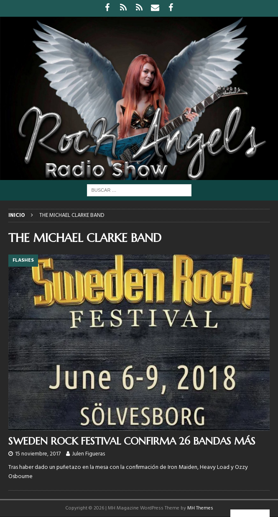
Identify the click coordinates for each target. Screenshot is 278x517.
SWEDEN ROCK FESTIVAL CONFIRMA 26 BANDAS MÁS (131, 441)
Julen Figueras (88, 454)
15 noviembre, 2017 (38, 454)
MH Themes (200, 508)
